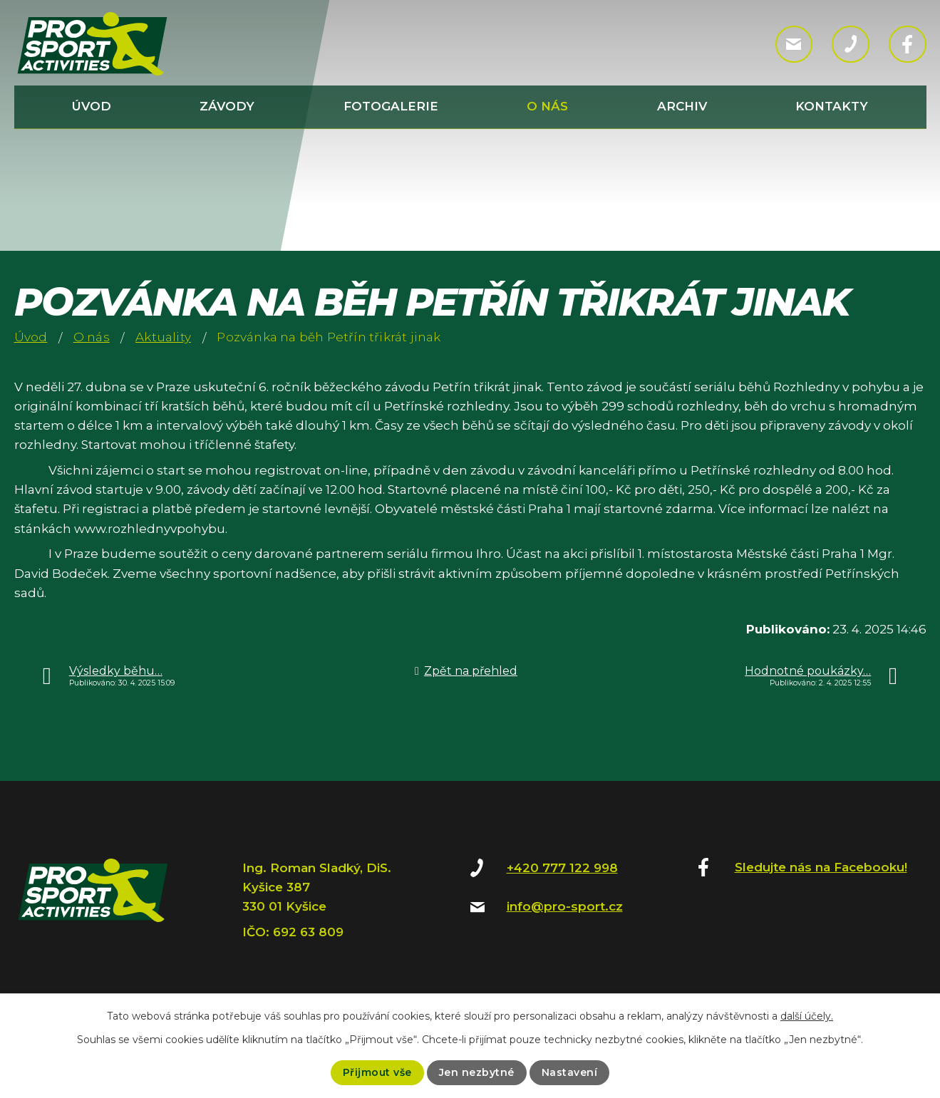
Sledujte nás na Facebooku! (821, 867)
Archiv (682, 106)
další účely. (806, 1016)
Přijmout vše (377, 1072)
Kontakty (831, 106)
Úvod (91, 106)
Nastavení (570, 1072)
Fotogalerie (391, 106)
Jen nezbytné (477, 1072)
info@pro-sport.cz (565, 906)
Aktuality (163, 337)
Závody (227, 106)
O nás (547, 106)
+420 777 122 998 (562, 868)
